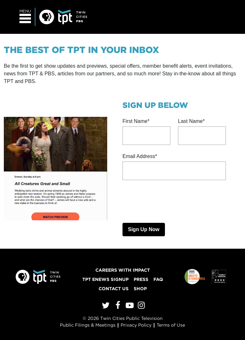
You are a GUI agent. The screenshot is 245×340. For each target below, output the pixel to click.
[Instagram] (140, 306)
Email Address (138, 156)
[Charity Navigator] (218, 276)
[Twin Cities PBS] (63, 16)
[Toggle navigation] (25, 17)
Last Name (190, 121)
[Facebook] (117, 306)
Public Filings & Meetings (87, 325)
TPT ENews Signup (105, 279)
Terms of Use (171, 325)
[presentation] (170, 200)
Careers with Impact (122, 270)
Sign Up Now (144, 229)
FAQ (158, 279)
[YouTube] (129, 306)
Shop (140, 288)
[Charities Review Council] (195, 276)
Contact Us (114, 288)
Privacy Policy (136, 325)
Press (141, 279)
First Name (134, 121)
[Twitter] (105, 307)
